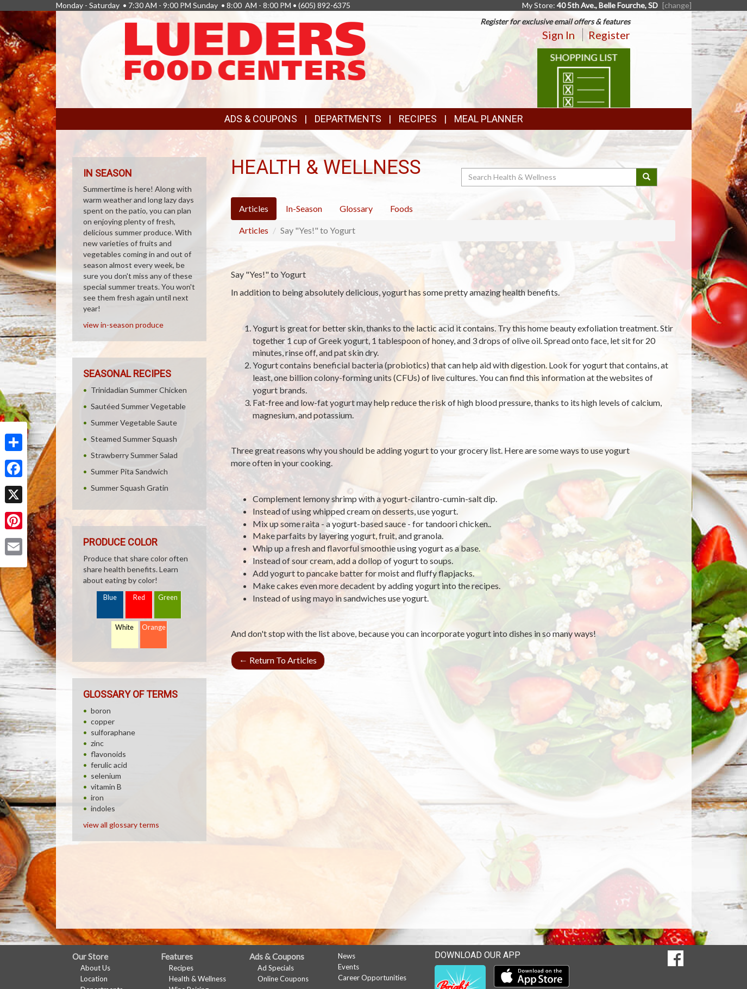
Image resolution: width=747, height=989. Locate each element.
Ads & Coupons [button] (260, 118)
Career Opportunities (372, 977)
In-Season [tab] (304, 208)
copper (103, 721)
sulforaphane (113, 732)
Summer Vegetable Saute (134, 422)
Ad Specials (276, 967)
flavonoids (108, 754)
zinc (97, 743)
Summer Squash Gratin (129, 487)
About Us (95, 967)
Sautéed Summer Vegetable (138, 406)
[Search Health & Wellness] (549, 177)
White (124, 627)
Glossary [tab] (356, 208)
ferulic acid (109, 764)
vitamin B (106, 786)
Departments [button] (348, 118)
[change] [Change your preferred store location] (677, 5)
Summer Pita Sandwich (129, 471)
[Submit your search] (646, 177)
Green (168, 597)
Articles (253, 230)
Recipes (418, 118)
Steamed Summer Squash (134, 438)
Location (94, 978)
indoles (103, 808)
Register (609, 34)
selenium (106, 775)
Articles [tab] (253, 208)
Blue (110, 597)
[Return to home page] (245, 50)
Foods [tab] (401, 208)
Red (139, 597)
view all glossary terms (121, 824)
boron (101, 710)
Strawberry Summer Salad (134, 455)
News (346, 956)
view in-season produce (123, 324)
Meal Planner (488, 118)
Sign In (558, 34)
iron (97, 797)
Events (348, 966)
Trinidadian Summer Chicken (139, 390)
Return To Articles (278, 660)
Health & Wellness (197, 978)
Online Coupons (283, 978)
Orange (154, 627)
